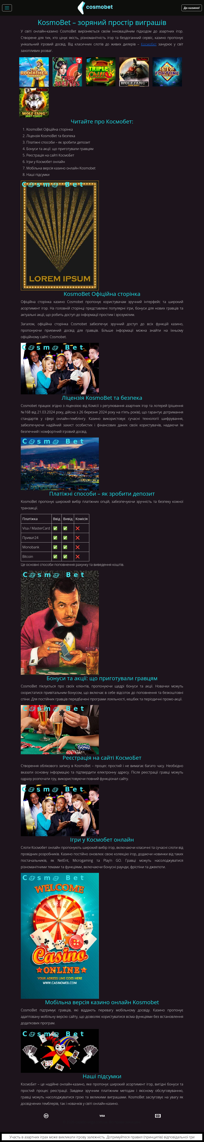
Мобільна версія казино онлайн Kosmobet (61, 168)
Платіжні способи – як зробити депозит (58, 142)
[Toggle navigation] (7, 7)
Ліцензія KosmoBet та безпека (50, 135)
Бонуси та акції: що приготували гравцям (59, 148)
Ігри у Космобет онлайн (45, 161)
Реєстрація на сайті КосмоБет (50, 155)
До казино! (192, 8)
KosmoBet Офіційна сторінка (49, 129)
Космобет (148, 44)
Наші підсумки (38, 174)
